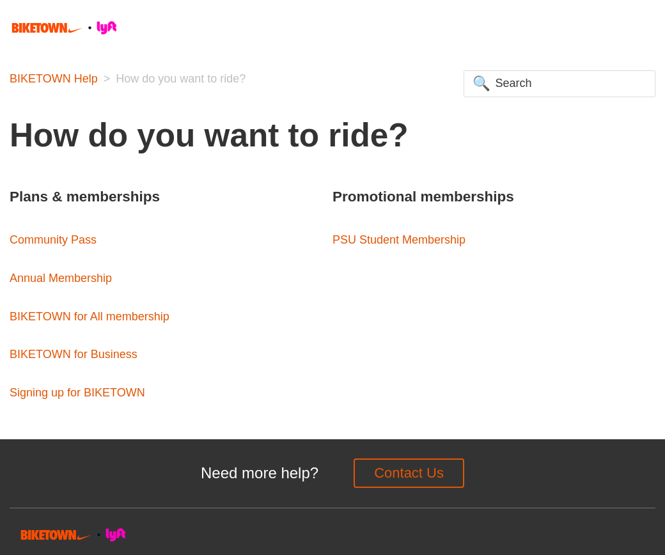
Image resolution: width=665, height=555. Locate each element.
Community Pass (53, 239)
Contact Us (409, 473)
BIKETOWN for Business (73, 354)
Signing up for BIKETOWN (77, 392)
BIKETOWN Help (54, 78)
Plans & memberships (85, 197)
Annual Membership (61, 278)
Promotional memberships (423, 197)
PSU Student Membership (398, 239)
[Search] (559, 83)
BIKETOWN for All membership (89, 316)
